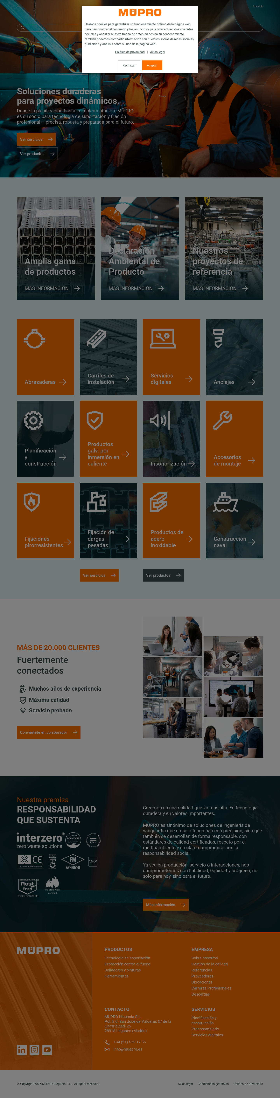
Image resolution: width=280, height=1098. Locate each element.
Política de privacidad (130, 52)
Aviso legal (157, 52)
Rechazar (129, 65)
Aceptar (152, 65)
